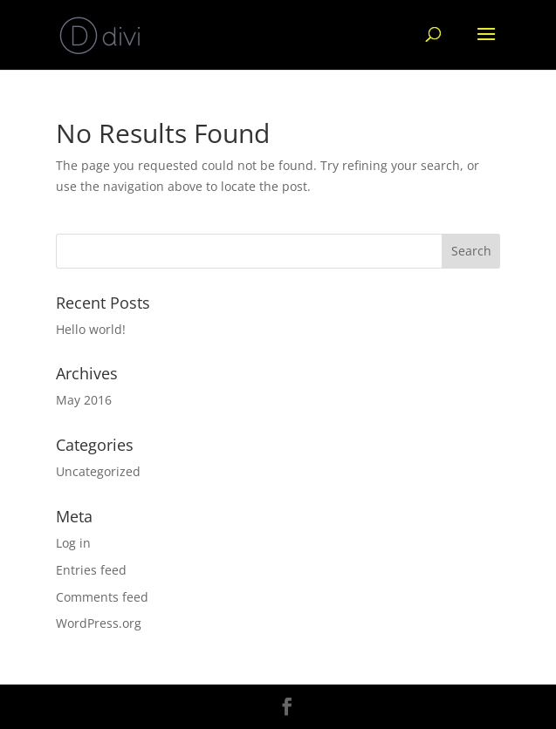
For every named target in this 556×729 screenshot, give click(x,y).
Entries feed (91, 570)
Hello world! (91, 329)
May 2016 (84, 400)
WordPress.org (98, 623)
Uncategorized (98, 471)
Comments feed (102, 597)
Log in (73, 543)
